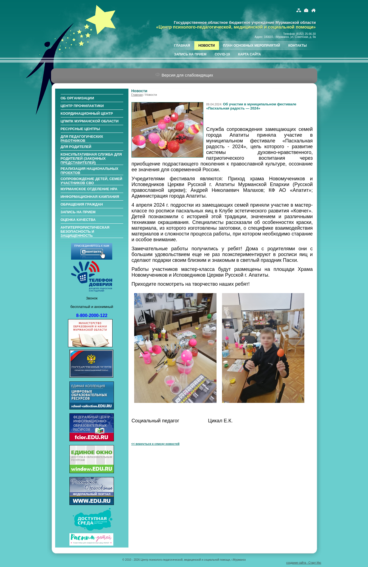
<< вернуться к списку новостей (155, 443)
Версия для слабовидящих (184, 75)
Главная (137, 94)
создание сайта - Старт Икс (303, 562)
